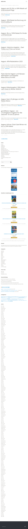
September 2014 (3, 444)
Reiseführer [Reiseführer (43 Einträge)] (16, 300)
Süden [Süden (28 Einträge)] (19, 300)
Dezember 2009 (3, 506)
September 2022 (3, 346)
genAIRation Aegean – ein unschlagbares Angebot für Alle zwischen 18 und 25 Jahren (11, 112)
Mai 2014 (2, 449)
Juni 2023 (2, 340)
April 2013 (2, 464)
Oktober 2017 (3, 398)
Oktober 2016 (3, 413)
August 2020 (2, 370)
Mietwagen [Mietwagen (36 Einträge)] (15, 299)
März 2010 (2, 502)
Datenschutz (3, 156)
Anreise (2, 16)
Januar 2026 (2, 307)
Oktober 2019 (3, 377)
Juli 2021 (2, 359)
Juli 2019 (2, 380)
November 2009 (3, 507)
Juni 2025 (2, 313)
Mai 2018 (2, 391)
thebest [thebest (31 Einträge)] (22, 300)
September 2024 (3, 324)
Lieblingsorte (3, 145)
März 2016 (2, 422)
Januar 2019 (2, 386)
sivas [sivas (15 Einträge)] (18, 300)
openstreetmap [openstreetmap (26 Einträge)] (3, 300)
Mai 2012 (2, 476)
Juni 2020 (2, 372)
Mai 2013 (2, 463)
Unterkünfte (2, 262)
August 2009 (2, 511)
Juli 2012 (2, 475)
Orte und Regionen (3, 259)
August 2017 (2, 401)
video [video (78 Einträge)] (2, 301)
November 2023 (3, 335)
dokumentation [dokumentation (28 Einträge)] (23, 296)
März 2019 (2, 385)
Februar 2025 (3, 318)
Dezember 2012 (3, 469)
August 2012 (2, 474)
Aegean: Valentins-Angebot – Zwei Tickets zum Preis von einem (12, 48)
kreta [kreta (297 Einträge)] (8, 299)
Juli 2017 (2, 402)
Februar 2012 (3, 480)
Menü (26, 1)
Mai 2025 (2, 314)
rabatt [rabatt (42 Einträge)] (9, 300)
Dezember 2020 (3, 366)
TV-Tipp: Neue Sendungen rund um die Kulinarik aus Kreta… (9, 290)
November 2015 (3, 427)
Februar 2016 (3, 423)
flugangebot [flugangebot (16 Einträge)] (6, 297)
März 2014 (2, 452)
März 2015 (2, 437)
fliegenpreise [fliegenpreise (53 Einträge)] (3, 297)
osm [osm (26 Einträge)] (5, 300)
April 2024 (2, 330)
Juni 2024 (2, 328)
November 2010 (3, 495)
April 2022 (2, 351)
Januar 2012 (2, 481)
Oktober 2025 (3, 309)
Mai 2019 (2, 382)
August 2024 (2, 325)
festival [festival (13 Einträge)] (26, 296)
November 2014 (3, 442)
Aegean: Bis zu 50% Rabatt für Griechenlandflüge (7, 291)
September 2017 (3, 400)
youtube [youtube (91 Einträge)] (11, 301)
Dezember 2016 (3, 411)
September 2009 (3, 510)
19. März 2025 (3, 23)
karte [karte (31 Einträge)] (6, 299)
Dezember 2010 (3, 494)
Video (2, 264)
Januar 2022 (2, 355)
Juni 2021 (2, 360)
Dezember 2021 (3, 356)
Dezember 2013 (3, 455)
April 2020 (2, 375)
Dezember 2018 (3, 387)
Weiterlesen (7, 14)
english (2, 158)
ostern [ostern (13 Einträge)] (7, 300)
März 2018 (2, 392)
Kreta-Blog (2, 272)
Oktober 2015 (3, 428)
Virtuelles (2, 265)
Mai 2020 (2, 374)
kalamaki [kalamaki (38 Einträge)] (4, 299)
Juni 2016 (2, 418)
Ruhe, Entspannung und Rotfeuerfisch (6, 281)
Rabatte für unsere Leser (4, 149)
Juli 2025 (2, 312)
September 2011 (3, 485)
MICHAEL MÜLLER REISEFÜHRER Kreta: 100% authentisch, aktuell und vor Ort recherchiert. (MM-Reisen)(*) (14, 203)
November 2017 (3, 397)
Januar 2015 (2, 439)
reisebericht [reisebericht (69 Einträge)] (12, 300)
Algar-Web (2, 271)
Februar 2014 (3, 453)
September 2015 (3, 429)
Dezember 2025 (3, 308)
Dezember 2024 (3, 320)
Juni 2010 (2, 500)
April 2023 (2, 343)
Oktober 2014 (3, 443)
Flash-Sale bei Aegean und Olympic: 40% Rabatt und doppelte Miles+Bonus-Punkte (13, 75)
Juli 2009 (2, 512)
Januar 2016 (2, 424)
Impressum (2, 155)
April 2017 (2, 406)
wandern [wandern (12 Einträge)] (4, 301)
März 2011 (2, 490)
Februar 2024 (3, 333)
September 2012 (3, 473)
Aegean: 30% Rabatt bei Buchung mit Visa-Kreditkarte (13, 21)
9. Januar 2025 (3, 63)
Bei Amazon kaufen (14, 207)
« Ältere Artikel (4, 138)
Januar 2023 (2, 345)
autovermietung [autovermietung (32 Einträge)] (12, 296)
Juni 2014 (2, 448)
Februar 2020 (3, 376)
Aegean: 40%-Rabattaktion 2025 (12, 61)
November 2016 (3, 412)
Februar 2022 (3, 354)
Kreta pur (3, 1)
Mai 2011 (2, 489)
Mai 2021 (2, 361)
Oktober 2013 (3, 458)
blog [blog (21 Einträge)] (17, 296)
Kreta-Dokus (3, 147)
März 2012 (2, 479)
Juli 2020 (2, 371)
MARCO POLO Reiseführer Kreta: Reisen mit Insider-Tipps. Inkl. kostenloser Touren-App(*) (14, 218)
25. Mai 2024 (2, 116)
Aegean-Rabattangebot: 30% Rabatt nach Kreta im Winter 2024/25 (13, 88)
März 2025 (2, 317)
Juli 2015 (2, 432)
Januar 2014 (2, 454)
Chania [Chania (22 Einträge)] (19, 296)
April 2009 (2, 515)
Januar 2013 (2, 468)
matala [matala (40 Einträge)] (13, 299)
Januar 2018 (2, 395)
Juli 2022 (2, 349)
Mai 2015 (2, 434)
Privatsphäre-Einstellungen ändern (6, 157)
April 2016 (2, 421)
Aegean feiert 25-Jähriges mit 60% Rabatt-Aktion (12, 100)
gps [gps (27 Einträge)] (18, 297)
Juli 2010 (2, 499)
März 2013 (2, 465)
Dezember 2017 (3, 396)
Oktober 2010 (3, 496)
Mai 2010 (2, 501)
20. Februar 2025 (3, 36)
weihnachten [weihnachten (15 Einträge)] (6, 301)
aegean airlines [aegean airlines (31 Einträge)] (3, 296)
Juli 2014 (2, 447)
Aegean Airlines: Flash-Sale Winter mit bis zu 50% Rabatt (14, 125)
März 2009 (2, 516)
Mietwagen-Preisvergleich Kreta (5, 153)
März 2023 (2, 344)
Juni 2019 (2, 381)
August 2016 (2, 416)
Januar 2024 (2, 334)
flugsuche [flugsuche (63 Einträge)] (9, 297)
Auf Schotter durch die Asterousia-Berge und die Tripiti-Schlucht (10, 282)
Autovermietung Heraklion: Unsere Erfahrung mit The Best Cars (10, 151)
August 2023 (2, 339)
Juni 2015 (2, 433)
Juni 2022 (2, 350)
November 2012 (3, 470)
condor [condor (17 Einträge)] (20, 296)
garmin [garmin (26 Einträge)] (12, 297)
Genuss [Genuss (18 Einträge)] (14, 297)
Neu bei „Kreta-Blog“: (6, 287)
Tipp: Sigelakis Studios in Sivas (5, 150)
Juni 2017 (2, 403)
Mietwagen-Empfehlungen (4, 152)
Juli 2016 (2, 417)
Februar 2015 (3, 438)
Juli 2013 (2, 460)
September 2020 (3, 369)
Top (25, 526)
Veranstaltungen (3, 263)
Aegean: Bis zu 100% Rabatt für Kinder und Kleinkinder (14, 34)
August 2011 (2, 486)
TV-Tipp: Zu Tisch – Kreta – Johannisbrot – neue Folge (8, 280)
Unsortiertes (6, 16)
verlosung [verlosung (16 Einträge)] (25, 300)
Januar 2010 (2, 505)
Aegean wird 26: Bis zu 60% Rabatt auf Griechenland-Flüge (14, 9)
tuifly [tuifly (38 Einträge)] (23, 300)
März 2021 (2, 364)
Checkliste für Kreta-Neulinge (5, 154)
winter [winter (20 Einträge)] (8, 301)
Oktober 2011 (3, 484)
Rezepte (2, 144)
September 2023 (3, 338)
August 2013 (2, 459)
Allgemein (2, 29)
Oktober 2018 (3, 390)
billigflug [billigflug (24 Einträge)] (15, 296)
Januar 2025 (2, 319)
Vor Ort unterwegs (3, 266)
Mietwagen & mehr (3, 148)
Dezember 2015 (3, 426)
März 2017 (2, 407)
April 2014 (2, 450)
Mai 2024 (2, 329)
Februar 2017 (3, 408)
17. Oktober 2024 (3, 90)
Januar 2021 (2, 365)
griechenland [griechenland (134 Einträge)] (21, 297)
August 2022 (2, 348)
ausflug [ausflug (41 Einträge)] (8, 296)
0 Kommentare (8, 23)
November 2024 (3, 322)
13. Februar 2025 (3, 50)
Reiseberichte (3, 146)
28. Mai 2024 (2, 102)
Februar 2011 (3, 491)
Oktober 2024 (3, 323)
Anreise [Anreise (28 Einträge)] (6, 296)
